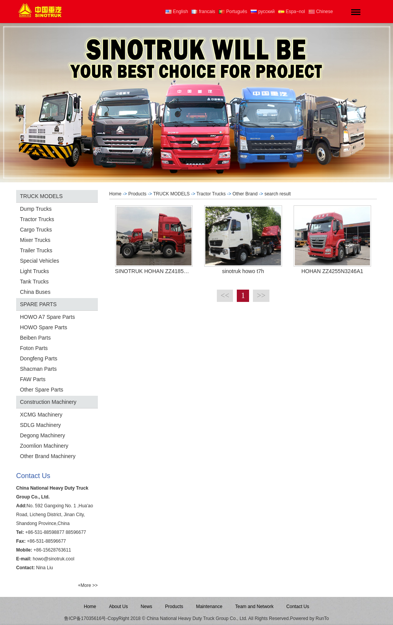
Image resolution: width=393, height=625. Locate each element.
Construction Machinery (48, 402)
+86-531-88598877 (44, 532)
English (176, 11)
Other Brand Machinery (48, 456)
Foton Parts (34, 348)
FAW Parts (32, 379)
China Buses (35, 292)
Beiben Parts (35, 338)
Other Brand (245, 194)
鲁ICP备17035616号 (85, 618)
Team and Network (254, 606)
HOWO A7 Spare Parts (47, 317)
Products (137, 194)
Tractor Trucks (37, 219)
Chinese (321, 11)
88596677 (76, 532)
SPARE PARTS (38, 304)
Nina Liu (44, 567)
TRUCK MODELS (41, 196)
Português (233, 11)
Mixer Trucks (35, 240)
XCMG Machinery (41, 415)
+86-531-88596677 (46, 541)
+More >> (88, 585)
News (146, 606)
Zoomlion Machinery (44, 446)
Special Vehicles (39, 261)
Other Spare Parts (41, 390)
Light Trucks (34, 271)
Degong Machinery (42, 435)
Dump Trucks (35, 209)
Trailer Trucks (36, 250)
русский (262, 11)
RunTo (322, 618)
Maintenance (209, 606)
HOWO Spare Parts (43, 327)
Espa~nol (291, 11)
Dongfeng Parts (38, 358)
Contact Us (297, 606)
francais (203, 11)
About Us (118, 606)
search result (277, 194)
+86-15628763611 (52, 550)
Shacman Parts (38, 369)
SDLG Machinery (40, 425)
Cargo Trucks (36, 230)
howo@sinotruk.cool (53, 559)
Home (115, 194)
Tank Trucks (34, 281)
